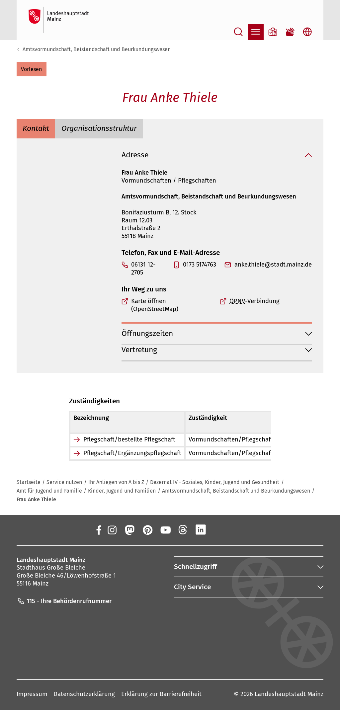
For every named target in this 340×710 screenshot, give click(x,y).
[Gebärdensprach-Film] (290, 32)
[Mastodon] (129, 529)
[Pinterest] (147, 529)
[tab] (36, 129)
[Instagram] (112, 529)
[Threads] (183, 529)
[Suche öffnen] (238, 32)
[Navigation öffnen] (256, 32)
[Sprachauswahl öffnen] (307, 32)
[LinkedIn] (201, 529)
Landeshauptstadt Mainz (289, 694)
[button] (31, 69)
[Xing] (219, 529)
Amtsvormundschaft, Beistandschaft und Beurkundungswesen (97, 49)
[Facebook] (99, 529)
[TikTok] (236, 529)
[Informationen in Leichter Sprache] (273, 32)
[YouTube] (165, 529)
